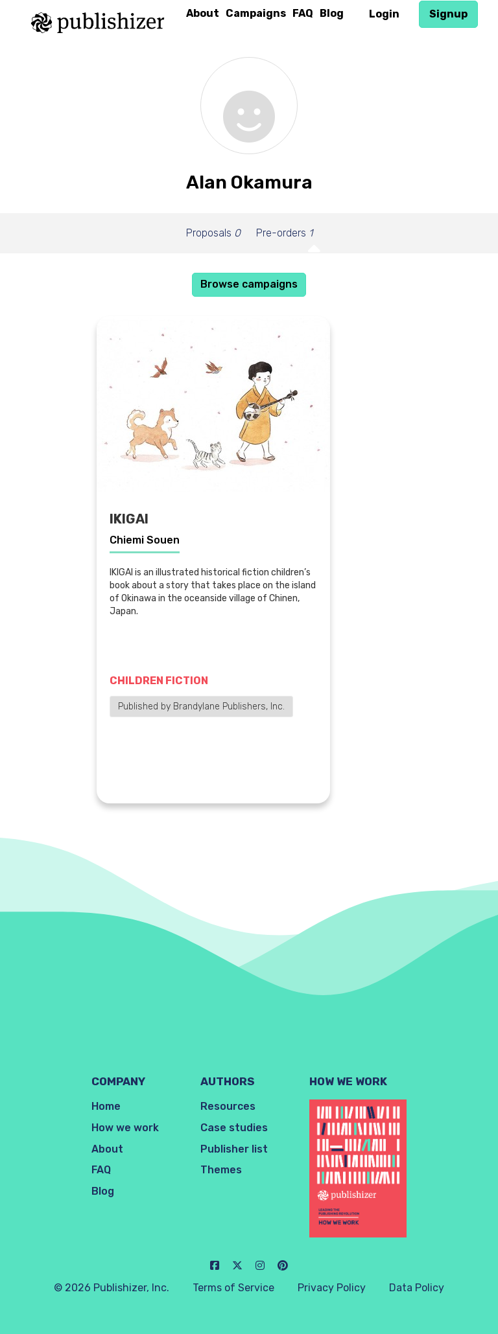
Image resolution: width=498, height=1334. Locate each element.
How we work (125, 1127)
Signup (448, 14)
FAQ (302, 13)
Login (384, 14)
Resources (227, 1106)
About (202, 13)
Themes (221, 1170)
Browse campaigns (249, 284)
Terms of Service (233, 1288)
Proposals (213, 233)
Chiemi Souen (145, 540)
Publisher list (234, 1149)
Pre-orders (284, 233)
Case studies (234, 1127)
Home (106, 1106)
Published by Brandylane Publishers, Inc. (201, 706)
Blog (332, 13)
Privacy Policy (332, 1288)
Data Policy (416, 1288)
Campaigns (256, 13)
